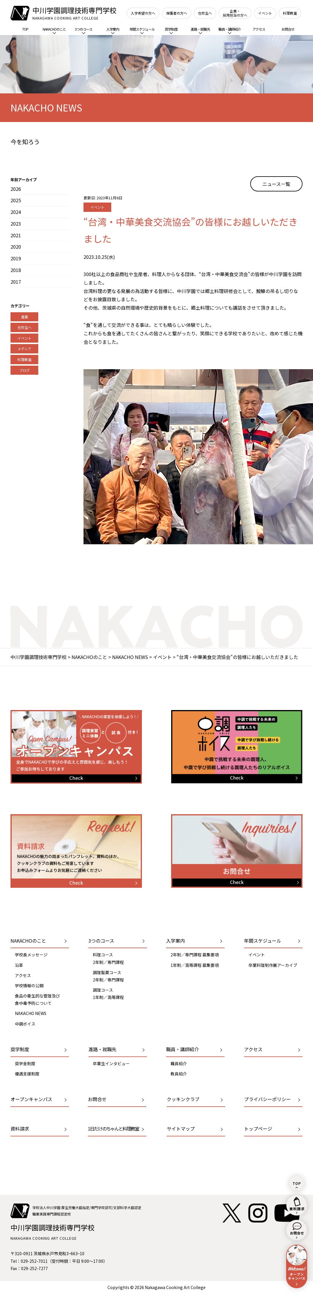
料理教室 (290, 13)
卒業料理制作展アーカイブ (272, 965)
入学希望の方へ (143, 13)
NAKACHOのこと (54, 30)
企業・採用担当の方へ (235, 13)
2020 (16, 246)
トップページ (258, 1128)
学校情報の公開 (29, 985)
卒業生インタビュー (111, 1063)
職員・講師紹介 (229, 30)
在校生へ (205, 13)
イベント (265, 13)
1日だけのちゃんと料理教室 (113, 1128)
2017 (16, 281)
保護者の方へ (176, 13)
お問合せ (287, 29)
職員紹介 (179, 1063)
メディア (24, 348)
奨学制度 (171, 30)
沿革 (19, 965)
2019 (16, 258)
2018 (16, 269)
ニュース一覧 (276, 183)
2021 (16, 235)
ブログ (24, 370)
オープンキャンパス (31, 1099)
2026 (16, 188)
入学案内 (112, 30)
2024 (16, 211)
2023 (16, 223)
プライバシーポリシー (267, 1099)
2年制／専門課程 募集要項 (195, 955)
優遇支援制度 (27, 1074)
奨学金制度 (25, 1063)
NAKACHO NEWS (30, 1013)
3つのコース (83, 30)
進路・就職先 (200, 30)
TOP (25, 29)
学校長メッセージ (31, 955)
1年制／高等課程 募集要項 (195, 965)
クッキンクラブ (183, 1099)
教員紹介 (179, 1074)
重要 (24, 316)
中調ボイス (25, 1024)
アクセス (259, 29)
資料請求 (20, 1128)
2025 (16, 200)
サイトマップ (181, 1128)
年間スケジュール (142, 30)
